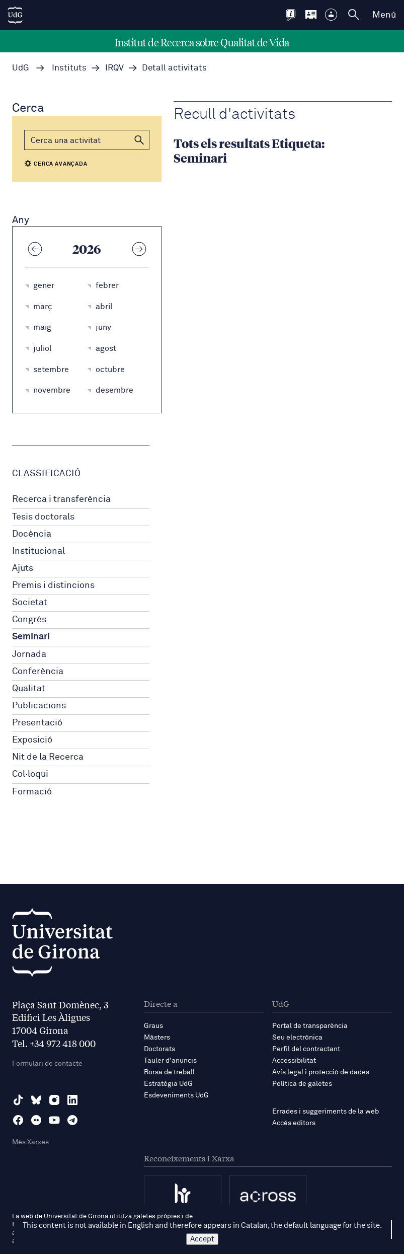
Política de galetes (302, 1083)
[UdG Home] (15, 15)
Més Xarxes (30, 1142)
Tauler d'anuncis (170, 1060)
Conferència (37, 671)
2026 (86, 249)
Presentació (37, 722)
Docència (31, 534)
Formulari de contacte (47, 1063)
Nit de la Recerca (48, 757)
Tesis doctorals (43, 517)
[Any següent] (139, 249)
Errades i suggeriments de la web (325, 1111)
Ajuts (22, 568)
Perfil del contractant (306, 1049)
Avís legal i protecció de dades (320, 1072)
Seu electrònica (297, 1037)
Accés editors (293, 1123)
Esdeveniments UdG (176, 1095)
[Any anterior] (35, 249)
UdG (20, 68)
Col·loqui (30, 774)
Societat (29, 602)
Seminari (31, 636)
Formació (32, 791)
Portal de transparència (310, 1025)
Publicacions (39, 705)
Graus (153, 1025)
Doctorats (159, 1049)
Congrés (29, 619)
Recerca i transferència (61, 499)
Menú (384, 15)
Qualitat (28, 688)
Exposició (32, 740)
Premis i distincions (53, 585)
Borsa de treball (169, 1072)
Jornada (29, 654)
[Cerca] (86, 140)
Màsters (157, 1037)
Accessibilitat (294, 1060)
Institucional (38, 551)
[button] (139, 140)
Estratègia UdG (168, 1083)
